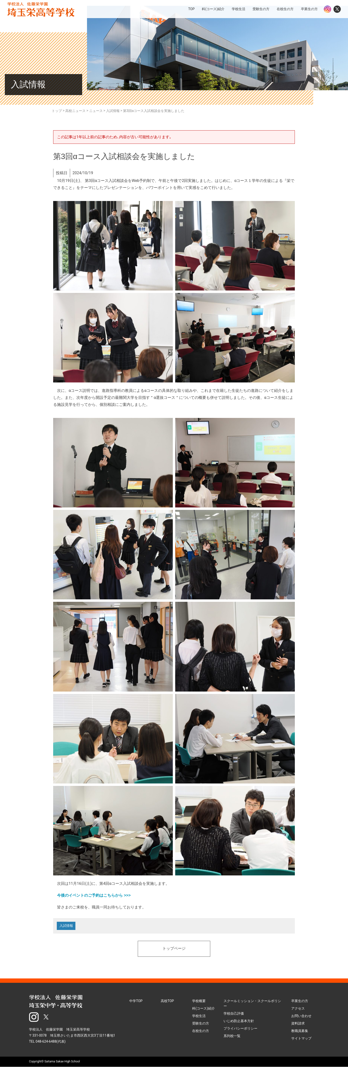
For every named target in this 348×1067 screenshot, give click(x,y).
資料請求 (298, 1024)
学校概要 (199, 1001)
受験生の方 (200, 1024)
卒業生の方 (299, 1001)
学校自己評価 (234, 1014)
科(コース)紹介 (203, 1009)
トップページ (174, 949)
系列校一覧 (232, 1036)
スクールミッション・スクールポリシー (252, 1003)
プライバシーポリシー (240, 1029)
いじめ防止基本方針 (239, 1021)
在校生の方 (200, 1031)
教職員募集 (299, 1031)
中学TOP (136, 1001)
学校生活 (199, 1016)
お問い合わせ (301, 1016)
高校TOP (167, 1001)
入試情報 (66, 926)
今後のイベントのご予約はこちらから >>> (93, 895)
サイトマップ (301, 1039)
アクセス (298, 1009)
